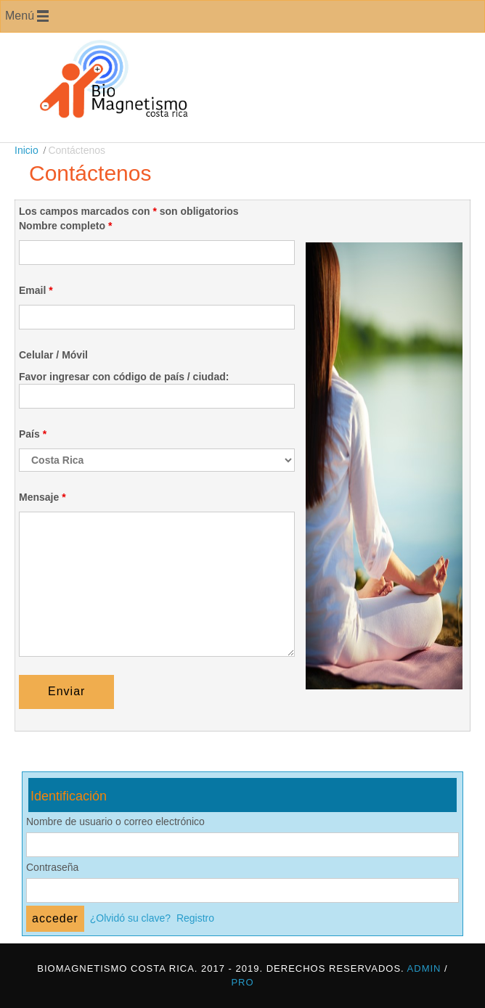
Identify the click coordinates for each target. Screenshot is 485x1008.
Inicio (26, 150)
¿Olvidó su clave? (130, 918)
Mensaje (42, 497)
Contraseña (52, 867)
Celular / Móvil (53, 355)
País (32, 434)
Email (36, 290)
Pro (242, 982)
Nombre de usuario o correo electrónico (115, 821)
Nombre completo (65, 225)
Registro (195, 918)
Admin (424, 968)
